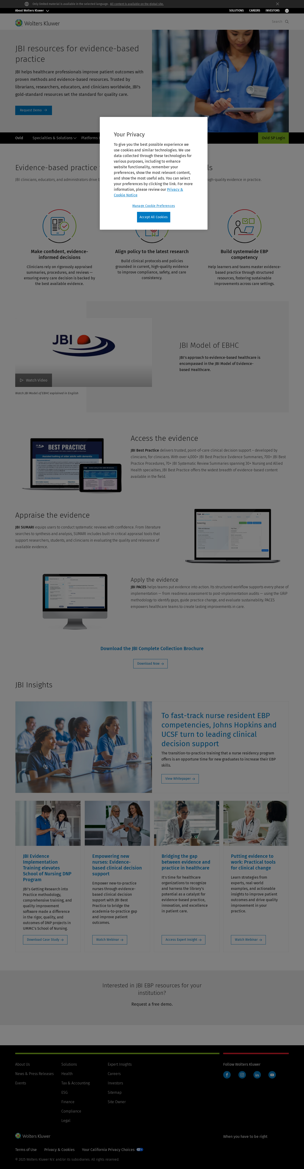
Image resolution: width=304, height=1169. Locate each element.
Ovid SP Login (273, 138)
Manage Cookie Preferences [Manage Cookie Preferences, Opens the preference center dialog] (153, 206)
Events (20, 1083)
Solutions (236, 10)
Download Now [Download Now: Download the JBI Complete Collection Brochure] (148, 664)
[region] (154, 173)
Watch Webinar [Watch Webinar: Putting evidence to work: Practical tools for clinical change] (246, 940)
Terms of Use (26, 1149)
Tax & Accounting (75, 1083)
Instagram (242, 1075)
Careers (254, 10)
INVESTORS (273, 10)
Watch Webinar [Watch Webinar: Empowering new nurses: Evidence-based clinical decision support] (107, 940)
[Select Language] (287, 10)
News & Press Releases (34, 1074)
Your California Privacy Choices (108, 1149)
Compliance (71, 1111)
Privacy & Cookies (59, 1149)
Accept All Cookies (154, 217)
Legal (65, 1120)
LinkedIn (257, 1075)
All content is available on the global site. (137, 4)
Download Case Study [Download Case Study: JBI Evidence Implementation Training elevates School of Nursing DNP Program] (43, 940)
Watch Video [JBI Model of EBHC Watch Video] (36, 380)
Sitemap (115, 1092)
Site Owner (117, 1102)
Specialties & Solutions (55, 138)
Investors (115, 1083)
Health (67, 1074)
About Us (22, 1064)
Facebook (227, 1075)
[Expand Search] (287, 22)
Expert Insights (120, 1064)
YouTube (272, 1075)
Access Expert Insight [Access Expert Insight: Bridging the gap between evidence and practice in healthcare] (181, 940)
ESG (64, 1092)
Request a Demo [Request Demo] (33, 110)
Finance (67, 1102)
